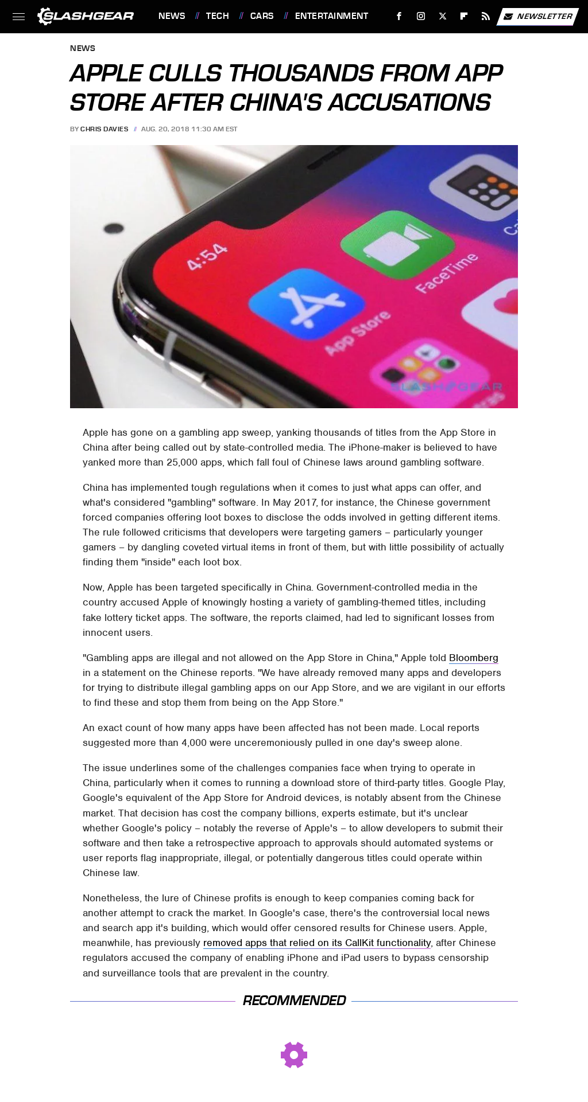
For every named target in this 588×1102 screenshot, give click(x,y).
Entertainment (332, 16)
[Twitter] (442, 16)
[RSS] (486, 16)
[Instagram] (421, 16)
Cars (262, 16)
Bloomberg (473, 657)
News (171, 16)
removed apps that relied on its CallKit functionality (317, 942)
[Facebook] (399, 16)
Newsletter (537, 16)
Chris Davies (104, 129)
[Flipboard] (464, 16)
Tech (217, 16)
